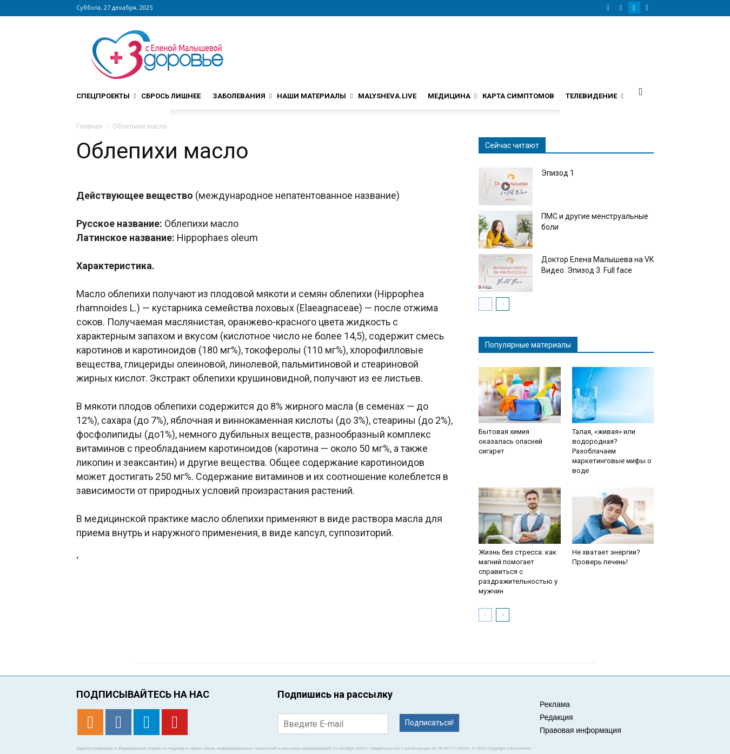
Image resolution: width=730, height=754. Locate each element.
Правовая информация (580, 730)
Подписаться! (429, 722)
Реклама (555, 704)
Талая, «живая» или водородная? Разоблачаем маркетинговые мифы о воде (612, 451)
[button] (641, 91)
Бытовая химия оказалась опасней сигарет (510, 441)
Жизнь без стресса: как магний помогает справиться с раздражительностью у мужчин (518, 571)
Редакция (556, 717)
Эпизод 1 (557, 173)
